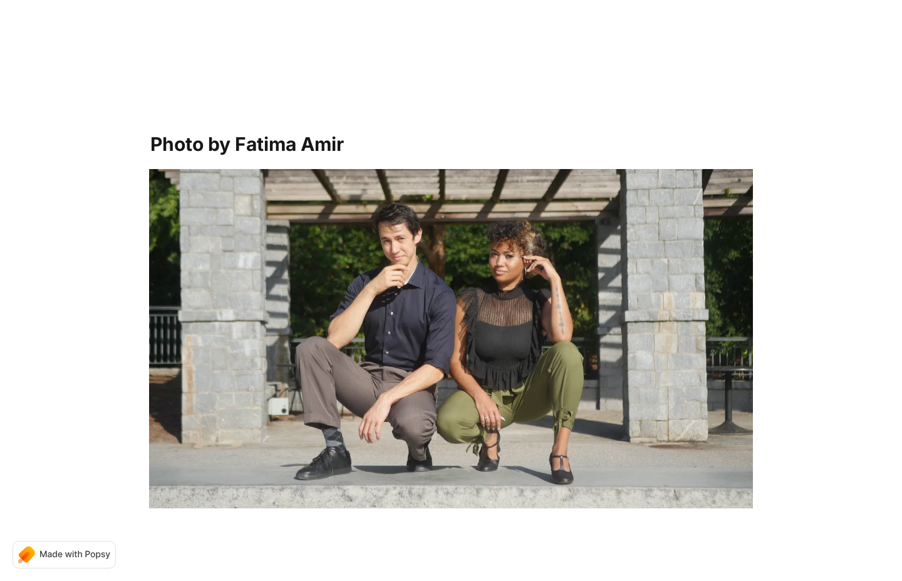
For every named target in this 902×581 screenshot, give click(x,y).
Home (408, 37)
